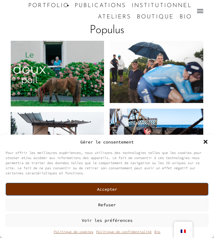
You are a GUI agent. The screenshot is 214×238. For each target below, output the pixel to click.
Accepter (107, 189)
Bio (157, 232)
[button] (205, 142)
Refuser (107, 204)
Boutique (155, 17)
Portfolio (48, 5)
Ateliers (114, 17)
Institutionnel (162, 5)
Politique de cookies (73, 232)
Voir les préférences (107, 220)
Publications (100, 5)
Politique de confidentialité (124, 232)
